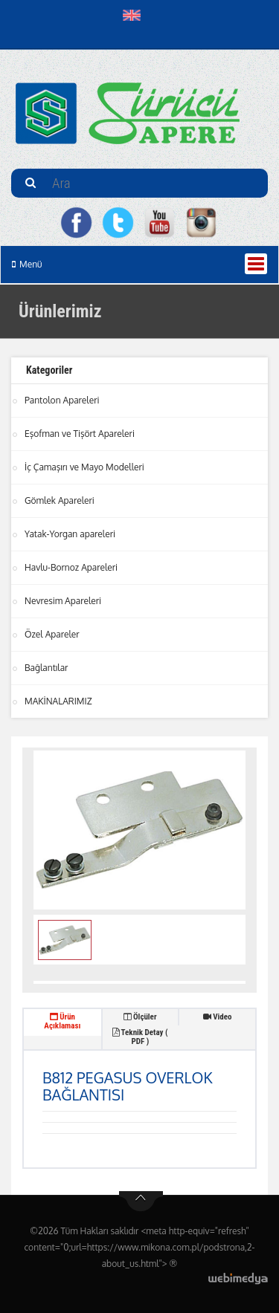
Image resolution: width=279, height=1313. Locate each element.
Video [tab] (217, 1017)
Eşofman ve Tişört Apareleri (80, 433)
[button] (135, 15)
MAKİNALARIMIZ (58, 701)
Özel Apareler (52, 634)
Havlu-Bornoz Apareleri (71, 567)
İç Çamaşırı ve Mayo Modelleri (84, 467)
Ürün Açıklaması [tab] (62, 1021)
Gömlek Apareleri (59, 500)
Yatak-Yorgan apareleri (70, 533)
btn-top (141, 1201)
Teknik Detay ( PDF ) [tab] (139, 1037)
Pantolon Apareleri (62, 400)
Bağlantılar (46, 667)
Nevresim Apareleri (63, 600)
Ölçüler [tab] (140, 1017)
